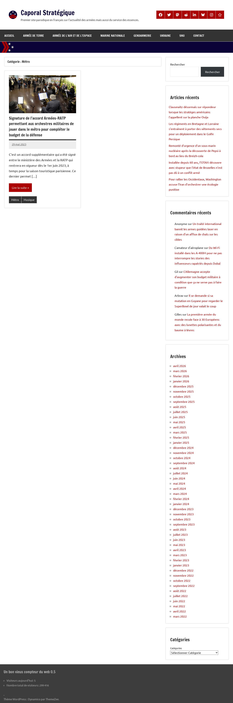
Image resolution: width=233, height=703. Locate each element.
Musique (29, 200)
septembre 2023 (184, 524)
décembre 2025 (183, 386)
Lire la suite (19, 188)
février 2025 (181, 437)
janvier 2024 (181, 504)
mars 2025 (180, 432)
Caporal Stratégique (51, 12)
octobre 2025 (181, 396)
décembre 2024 (183, 447)
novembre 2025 (183, 391)
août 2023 (179, 529)
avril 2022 (179, 611)
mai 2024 (179, 483)
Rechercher (177, 64)
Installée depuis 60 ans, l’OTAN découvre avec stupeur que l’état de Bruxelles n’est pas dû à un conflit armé (195, 167)
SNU (182, 36)
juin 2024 (179, 478)
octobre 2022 (181, 580)
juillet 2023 (180, 534)
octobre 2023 (181, 519)
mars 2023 (180, 555)
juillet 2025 (180, 412)
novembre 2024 (183, 452)
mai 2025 (179, 422)
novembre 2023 (183, 514)
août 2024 (179, 468)
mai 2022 (179, 606)
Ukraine (165, 36)
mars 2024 (180, 493)
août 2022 (179, 591)
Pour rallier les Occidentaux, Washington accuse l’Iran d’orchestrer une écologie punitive (195, 184)
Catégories (176, 648)
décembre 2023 (183, 509)
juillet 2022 (180, 596)
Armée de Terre (33, 36)
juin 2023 (179, 539)
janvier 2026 (181, 381)
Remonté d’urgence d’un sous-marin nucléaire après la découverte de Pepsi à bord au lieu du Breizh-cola (195, 151)
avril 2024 (179, 488)
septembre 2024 (184, 463)
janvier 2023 (181, 565)
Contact (198, 36)
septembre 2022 (184, 585)
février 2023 (181, 560)
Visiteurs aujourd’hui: (20, 680)
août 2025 (179, 406)
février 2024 (181, 498)
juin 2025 (179, 417)
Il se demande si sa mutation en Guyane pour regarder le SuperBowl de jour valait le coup (199, 301)
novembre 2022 (183, 575)
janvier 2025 (181, 442)
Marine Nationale (112, 36)
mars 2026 (180, 371)
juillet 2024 (180, 473)
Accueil (9, 36)
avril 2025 (179, 427)
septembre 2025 (184, 401)
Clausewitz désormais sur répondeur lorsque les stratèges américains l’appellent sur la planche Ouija (192, 112)
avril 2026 (179, 366)
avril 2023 (179, 550)
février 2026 (181, 376)
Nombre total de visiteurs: (23, 685)
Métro (15, 200)
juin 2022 (179, 601)
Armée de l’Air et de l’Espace (72, 36)
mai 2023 (179, 545)
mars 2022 (180, 616)
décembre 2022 (183, 570)
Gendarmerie (142, 36)
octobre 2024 (181, 458)
